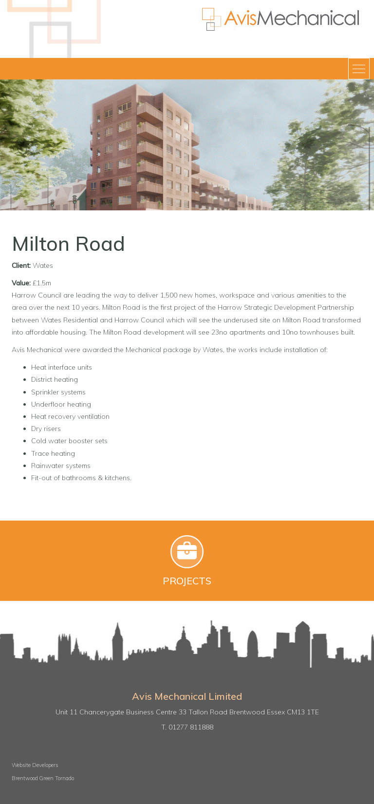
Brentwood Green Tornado (43, 778)
